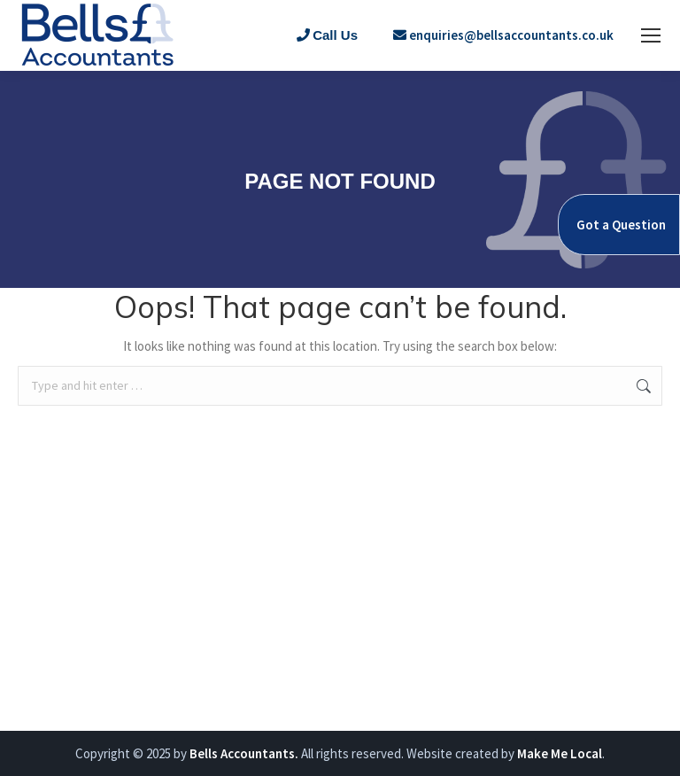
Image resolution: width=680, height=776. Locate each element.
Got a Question (621, 224)
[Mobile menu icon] (650, 35)
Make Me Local (559, 753)
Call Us (327, 35)
